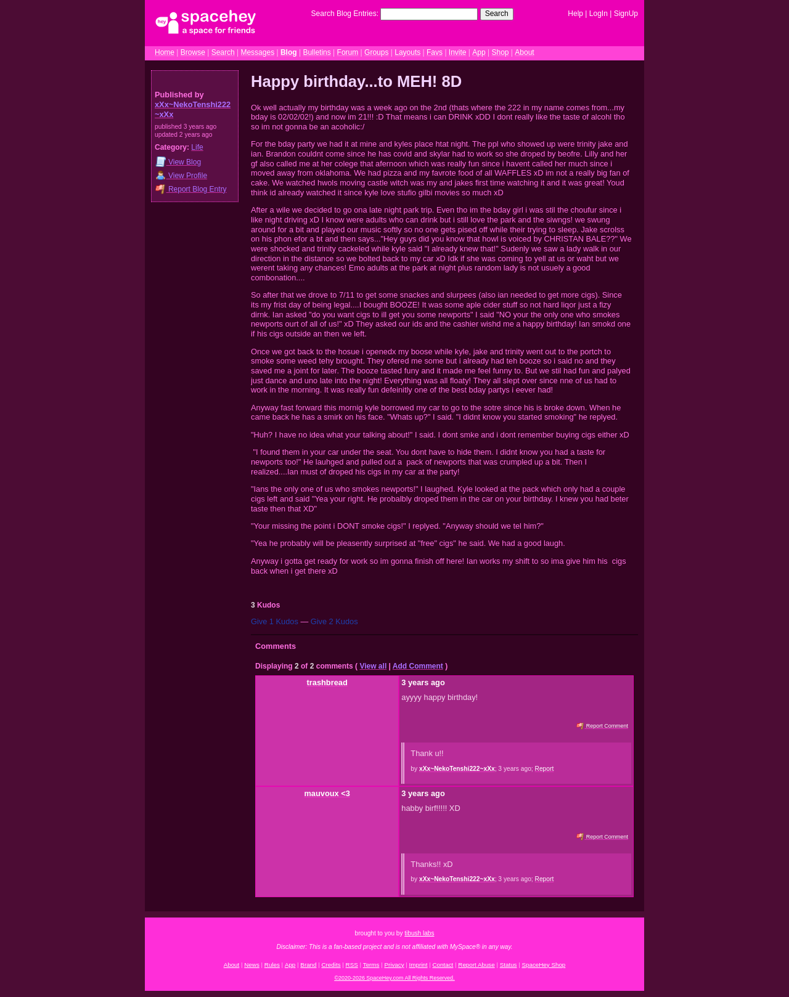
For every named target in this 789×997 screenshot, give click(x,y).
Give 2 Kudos (334, 621)
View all (372, 666)
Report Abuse (476, 964)
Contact (443, 964)
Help (575, 13)
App (478, 52)
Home (164, 52)
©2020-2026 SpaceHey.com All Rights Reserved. (394, 978)
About (524, 52)
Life (197, 147)
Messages (257, 52)
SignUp (626, 13)
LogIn (598, 13)
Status (508, 964)
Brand (308, 964)
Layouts (407, 52)
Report (544, 768)
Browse (193, 52)
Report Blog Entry (190, 189)
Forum (348, 52)
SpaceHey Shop (544, 964)
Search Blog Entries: (344, 13)
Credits (331, 964)
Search (497, 13)
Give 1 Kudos (274, 621)
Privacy (394, 964)
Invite (458, 52)
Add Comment (418, 666)
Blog (288, 52)
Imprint (418, 964)
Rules (272, 964)
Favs (435, 52)
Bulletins (316, 52)
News (252, 964)
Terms (371, 964)
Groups (376, 52)
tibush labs (419, 933)
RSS (352, 964)
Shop (500, 52)
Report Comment (602, 726)
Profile (181, 175)
